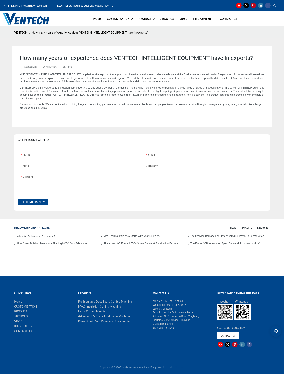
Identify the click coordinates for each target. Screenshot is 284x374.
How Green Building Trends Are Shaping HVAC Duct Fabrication (52, 243)
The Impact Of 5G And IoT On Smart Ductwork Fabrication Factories (142, 243)
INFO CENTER (246, 228)
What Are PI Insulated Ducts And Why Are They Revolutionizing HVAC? (36, 236)
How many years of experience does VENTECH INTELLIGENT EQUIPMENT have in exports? (90, 32)
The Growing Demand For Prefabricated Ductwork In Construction (227, 236)
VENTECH (20, 32)
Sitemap (179, 367)
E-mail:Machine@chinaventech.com (29, 5)
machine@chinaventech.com (178, 312)
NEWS (233, 228)
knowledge (262, 228)
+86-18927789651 (172, 301)
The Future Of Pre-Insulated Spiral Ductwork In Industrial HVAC (225, 243)
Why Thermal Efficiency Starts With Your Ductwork (132, 236)
